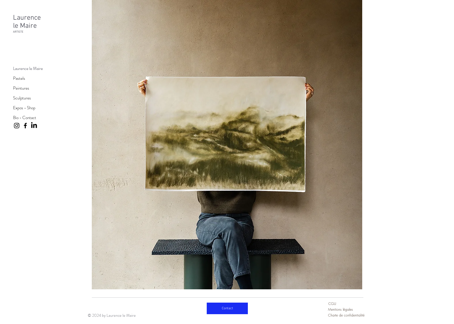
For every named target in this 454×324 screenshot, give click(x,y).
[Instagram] (16, 125)
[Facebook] (25, 125)
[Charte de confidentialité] (346, 315)
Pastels (19, 78)
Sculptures (22, 98)
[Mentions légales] (345, 309)
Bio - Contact (24, 117)
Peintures (21, 88)
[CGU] (338, 304)
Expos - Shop (24, 108)
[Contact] (227, 308)
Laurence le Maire (28, 68)
